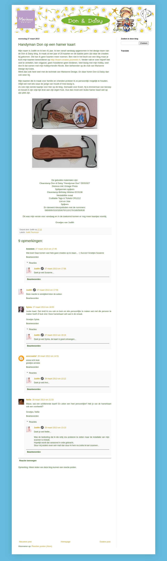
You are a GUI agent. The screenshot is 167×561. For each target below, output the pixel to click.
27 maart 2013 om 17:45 (46, 249)
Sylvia (29, 307)
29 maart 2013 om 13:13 (55, 428)
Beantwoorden (32, 257)
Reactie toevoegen (28, 460)
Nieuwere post (25, 542)
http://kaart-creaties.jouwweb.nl (65, 59)
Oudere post (105, 542)
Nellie (28, 400)
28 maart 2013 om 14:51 (48, 356)
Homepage (65, 542)
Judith (37, 269)
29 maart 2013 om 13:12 (55, 379)
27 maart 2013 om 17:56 (55, 269)
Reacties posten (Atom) (42, 546)
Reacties (33, 263)
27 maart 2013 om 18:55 (43, 307)
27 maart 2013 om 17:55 (47, 290)
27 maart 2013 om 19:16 (55, 335)
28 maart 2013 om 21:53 (43, 400)
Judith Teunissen (32, 232)
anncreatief (31, 356)
